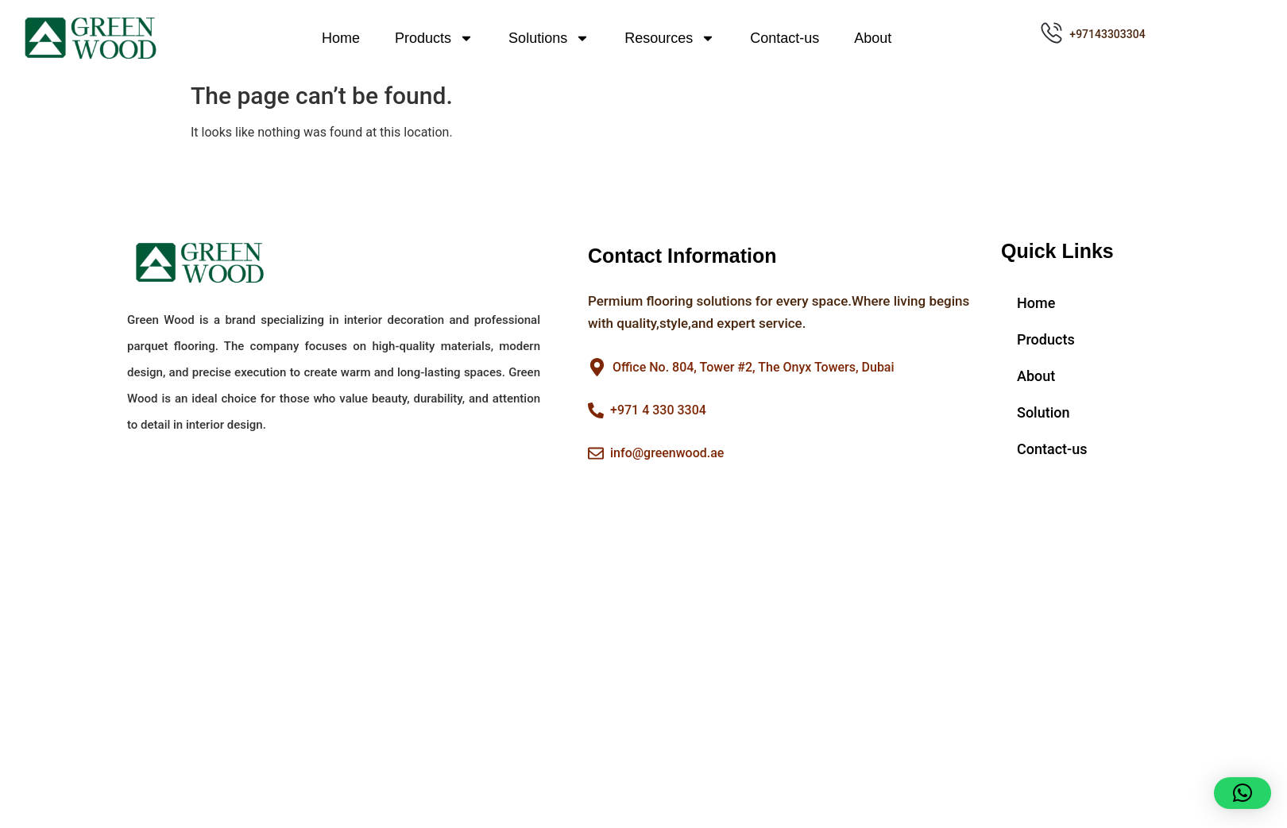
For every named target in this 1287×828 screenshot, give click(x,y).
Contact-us (784, 38)
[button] (1242, 793)
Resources (669, 38)
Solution (1043, 412)
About (872, 38)
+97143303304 (1107, 34)
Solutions (548, 38)
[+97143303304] (1051, 32)
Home (341, 38)
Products (434, 38)
